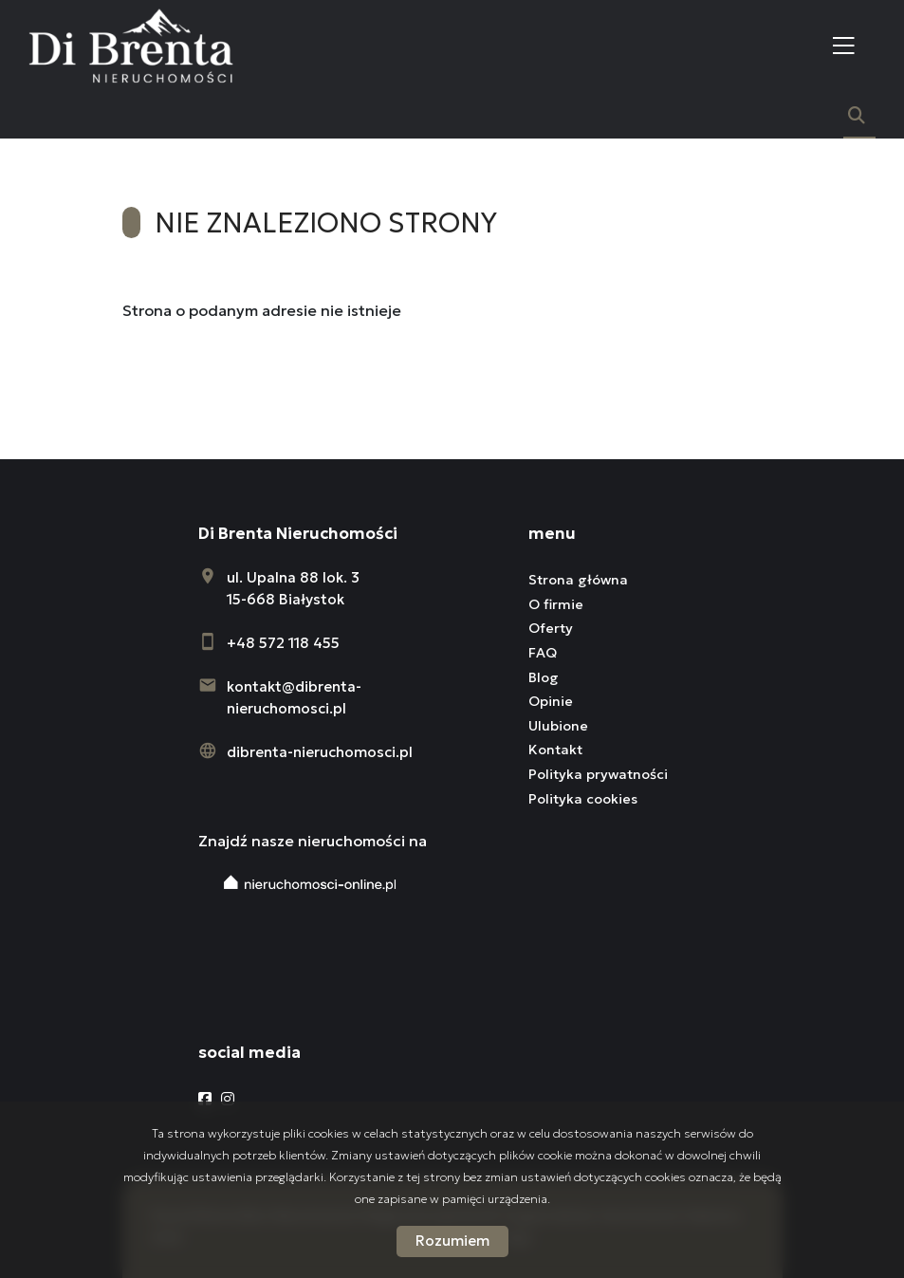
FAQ (542, 652)
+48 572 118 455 (283, 643)
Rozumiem (452, 1241)
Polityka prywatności (598, 774)
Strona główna (578, 579)
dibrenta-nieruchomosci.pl (320, 752)
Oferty (550, 628)
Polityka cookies (582, 798)
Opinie (550, 701)
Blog (543, 677)
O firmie (555, 604)
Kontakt (555, 749)
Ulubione (558, 725)
